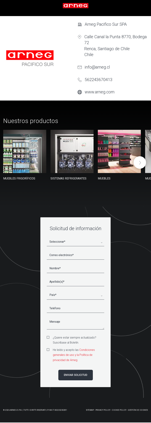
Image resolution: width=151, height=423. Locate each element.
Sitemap (90, 410)
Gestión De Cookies (138, 410)
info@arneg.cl (97, 67)
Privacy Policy (103, 410)
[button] (140, 162)
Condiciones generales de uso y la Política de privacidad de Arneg (74, 355)
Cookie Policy (119, 410)
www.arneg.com (100, 91)
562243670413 (98, 79)
